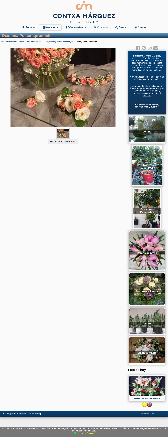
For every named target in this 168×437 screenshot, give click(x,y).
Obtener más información (63, 141)
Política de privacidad (18, 414)
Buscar (121, 27)
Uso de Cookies (34, 414)
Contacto (101, 27)
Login (6, 414)
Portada (28, 27)
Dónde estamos (76, 27)
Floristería (50, 27)
